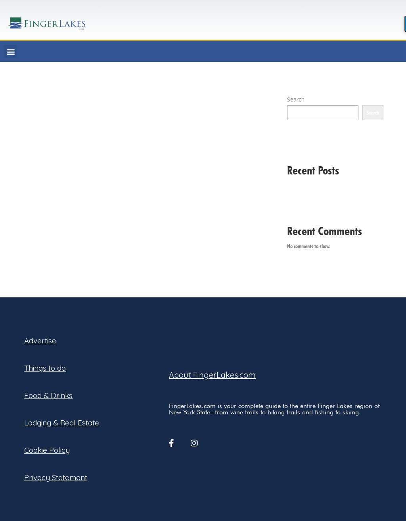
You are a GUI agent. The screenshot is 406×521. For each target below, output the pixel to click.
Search (295, 99)
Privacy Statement (55, 477)
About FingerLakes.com (212, 375)
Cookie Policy (47, 450)
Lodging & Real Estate (61, 422)
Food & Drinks (48, 395)
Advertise (40, 340)
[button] (10, 51)
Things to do (45, 368)
